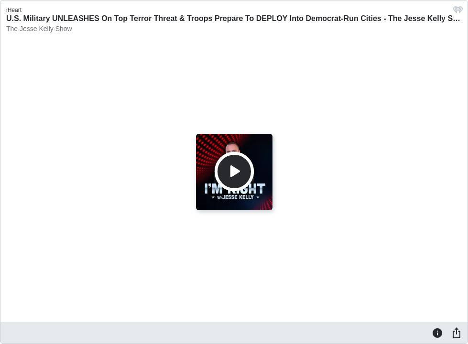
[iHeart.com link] (458, 12)
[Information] (437, 332)
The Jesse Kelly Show (39, 28)
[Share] (456, 332)
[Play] (234, 171)
